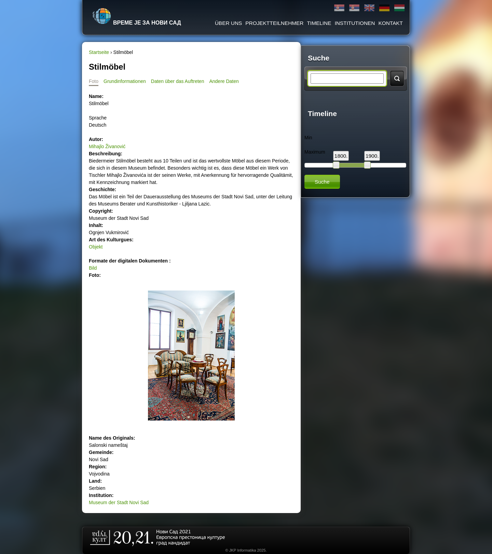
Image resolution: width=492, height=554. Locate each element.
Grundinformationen (125, 81)
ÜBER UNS (228, 23)
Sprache (98, 117)
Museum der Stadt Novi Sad (119, 502)
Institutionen (354, 23)
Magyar (399, 8)
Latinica (354, 8)
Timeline (319, 23)
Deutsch (384, 8)
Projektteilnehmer (274, 23)
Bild (93, 268)
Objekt (95, 247)
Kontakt (390, 23)
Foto (93, 81)
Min (308, 137)
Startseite (99, 52)
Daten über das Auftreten (177, 81)
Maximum (314, 152)
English (369, 8)
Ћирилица (339, 8)
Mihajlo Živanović (107, 146)
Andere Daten (223, 81)
